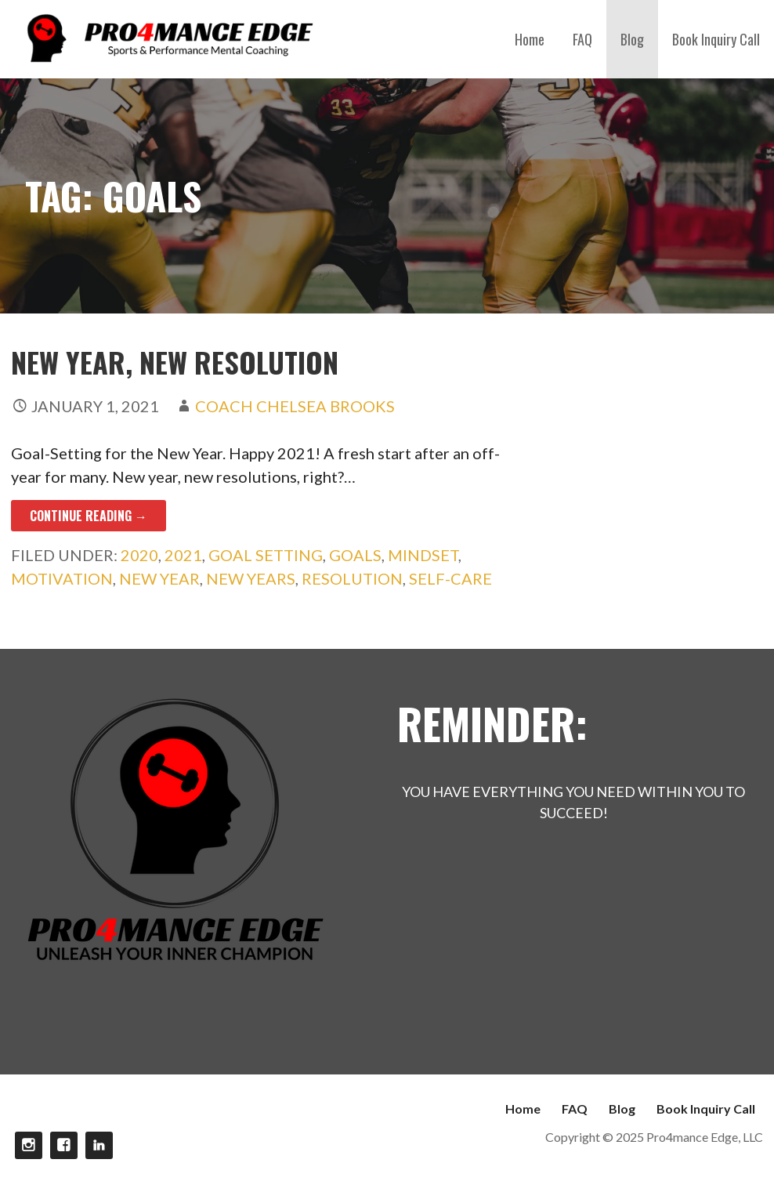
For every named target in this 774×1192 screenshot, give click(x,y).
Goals (355, 554)
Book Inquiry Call (716, 39)
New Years (250, 578)
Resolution (352, 578)
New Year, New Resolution (174, 361)
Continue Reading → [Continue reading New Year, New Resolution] (88, 515)
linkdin (99, 1145)
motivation (62, 578)
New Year (159, 578)
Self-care (450, 578)
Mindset (423, 554)
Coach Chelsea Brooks (295, 406)
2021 (183, 554)
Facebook (64, 1145)
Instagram (28, 1145)
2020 (139, 554)
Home (529, 39)
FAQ (582, 39)
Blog (632, 39)
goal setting (265, 554)
